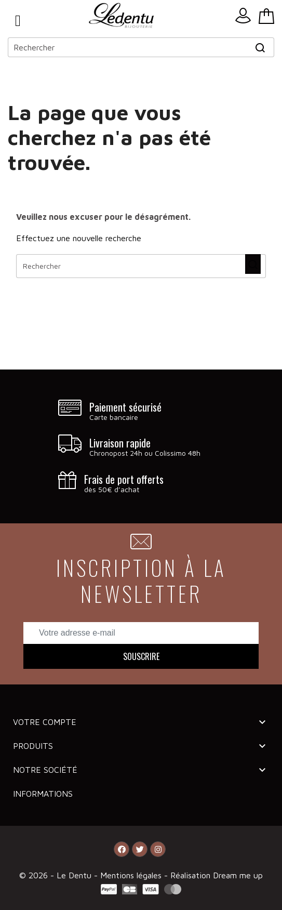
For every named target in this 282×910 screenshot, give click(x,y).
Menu (18, 21)
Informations (43, 793)
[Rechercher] (141, 47)
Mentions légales (132, 875)
